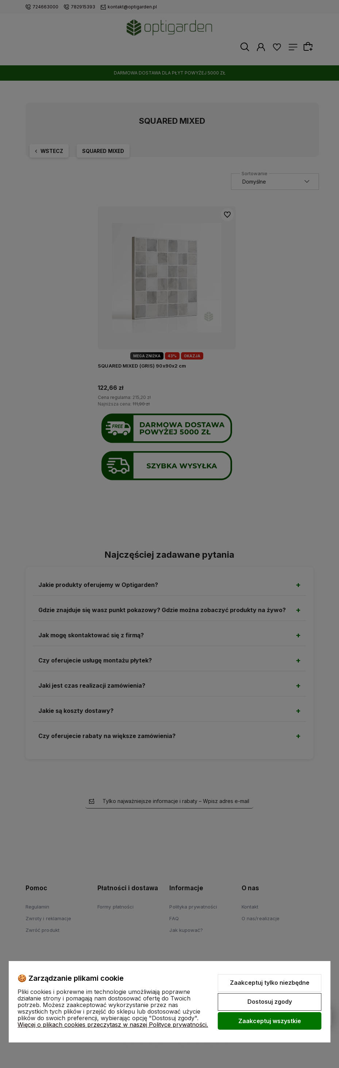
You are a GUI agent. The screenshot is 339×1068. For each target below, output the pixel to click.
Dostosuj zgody (269, 1001)
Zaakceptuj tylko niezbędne (269, 982)
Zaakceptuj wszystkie (269, 1021)
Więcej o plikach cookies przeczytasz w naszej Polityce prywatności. (113, 1024)
